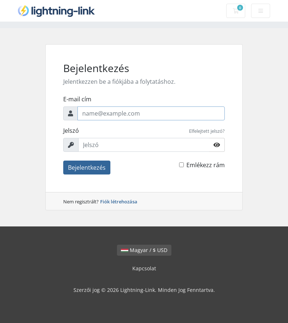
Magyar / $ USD (144, 250)
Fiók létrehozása (118, 201)
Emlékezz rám (205, 165)
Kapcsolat (144, 268)
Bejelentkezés (87, 168)
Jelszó (71, 131)
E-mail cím (77, 99)
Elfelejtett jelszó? (207, 131)
